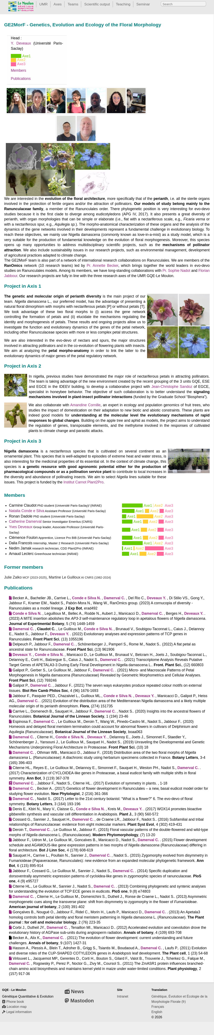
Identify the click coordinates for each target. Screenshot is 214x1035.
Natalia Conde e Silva (26, 511)
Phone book (13, 1001)
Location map (14, 1006)
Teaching (123, 4)
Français (157, 1006)
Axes (58, 4)
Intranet (122, 996)
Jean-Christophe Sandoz (171, 387)
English (156, 1012)
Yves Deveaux (20, 527)
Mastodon (79, 1000)
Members (18, 70)
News (74, 991)
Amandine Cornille (85, 405)
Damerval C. (114, 598)
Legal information (17, 1012)
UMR (43, 4)
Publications (21, 79)
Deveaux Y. (156, 598)
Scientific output (97, 4)
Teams (73, 4)
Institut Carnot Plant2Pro (83, 482)
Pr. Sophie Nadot (176, 270)
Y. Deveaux (21, 43)
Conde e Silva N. (86, 598)
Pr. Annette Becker (102, 265)
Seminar (143, 4)
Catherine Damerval (25, 521)
